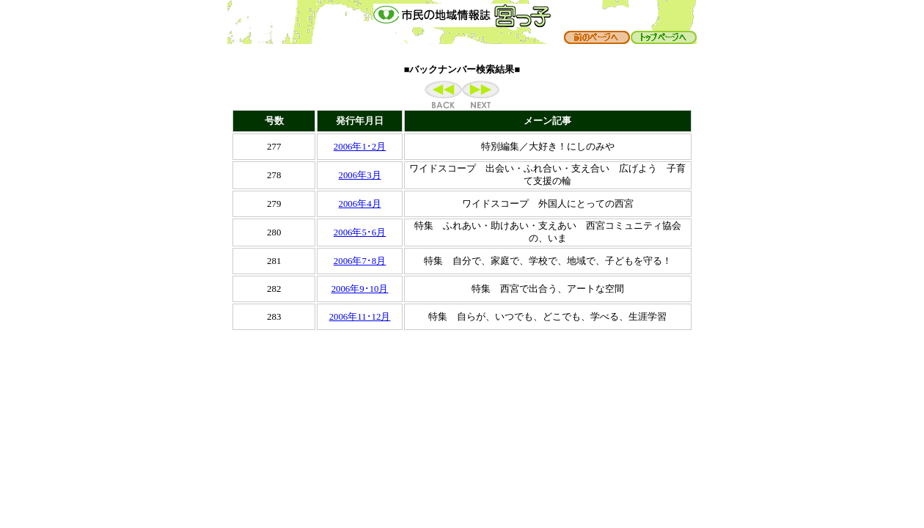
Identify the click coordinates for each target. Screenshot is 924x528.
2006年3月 (360, 175)
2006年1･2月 (360, 147)
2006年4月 (360, 204)
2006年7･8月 (360, 261)
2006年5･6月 (360, 232)
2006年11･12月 (360, 317)
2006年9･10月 (360, 289)
